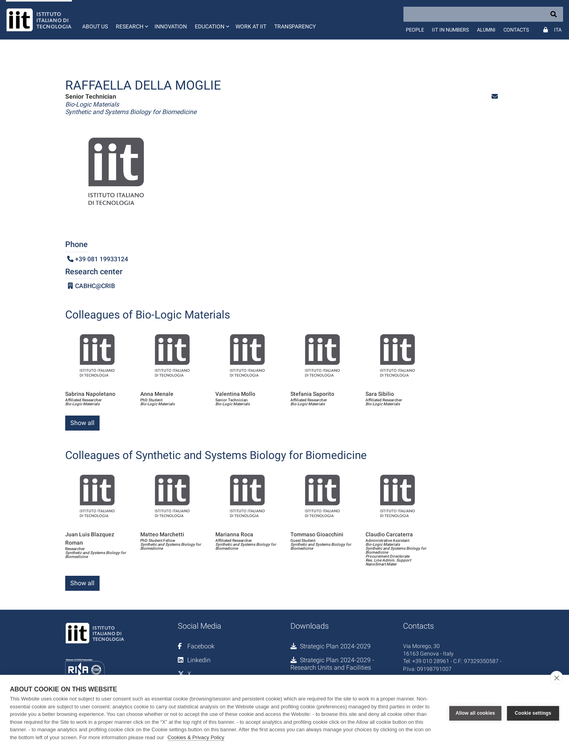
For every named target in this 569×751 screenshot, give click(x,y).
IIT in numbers (450, 30)
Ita (557, 30)
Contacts (516, 30)
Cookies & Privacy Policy (196, 737)
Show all (82, 423)
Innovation (170, 26)
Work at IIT (251, 26)
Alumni (486, 30)
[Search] (483, 14)
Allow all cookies (475, 713)
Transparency (295, 26)
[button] (131, 19)
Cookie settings (533, 713)
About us (95, 26)
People (415, 30)
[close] (556, 677)
